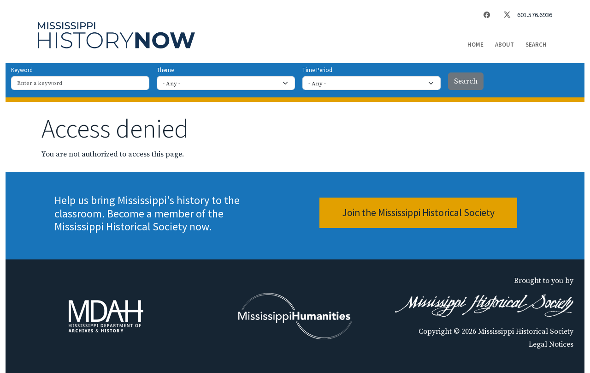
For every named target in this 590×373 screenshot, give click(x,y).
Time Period (317, 69)
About (504, 44)
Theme (165, 69)
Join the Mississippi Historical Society (418, 212)
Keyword (22, 69)
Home (475, 44)
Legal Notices (551, 344)
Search (536, 44)
